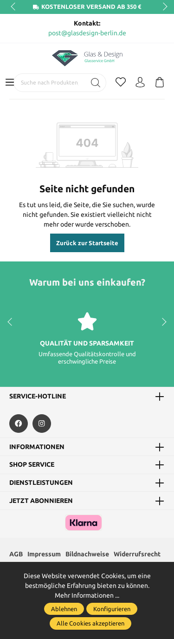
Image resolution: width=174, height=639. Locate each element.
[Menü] (10, 82)
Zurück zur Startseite (87, 243)
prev (14, 7)
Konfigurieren (111, 609)
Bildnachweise (87, 554)
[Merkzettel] (121, 82)
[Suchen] (95, 82)
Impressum (44, 554)
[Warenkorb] (160, 82)
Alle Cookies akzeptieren (90, 623)
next (162, 7)
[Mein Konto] (140, 82)
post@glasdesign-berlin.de (87, 33)
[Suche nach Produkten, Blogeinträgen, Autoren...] (49, 82)
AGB (16, 554)
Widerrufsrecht (137, 554)
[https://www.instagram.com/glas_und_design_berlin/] (41, 423)
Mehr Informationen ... (87, 595)
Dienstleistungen (41, 483)
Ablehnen (64, 609)
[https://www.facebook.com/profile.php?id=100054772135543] (18, 423)
